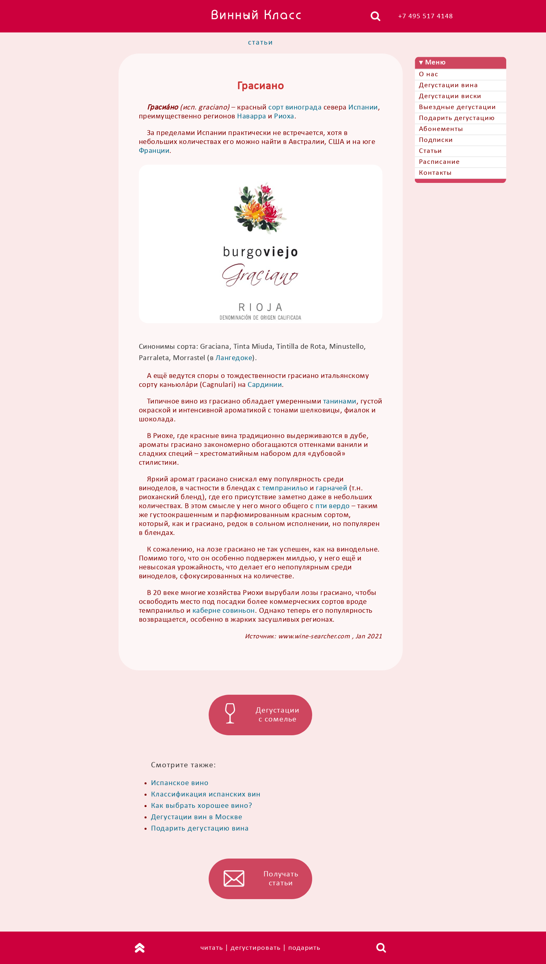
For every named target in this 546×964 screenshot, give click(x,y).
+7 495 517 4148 (425, 16)
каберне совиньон (223, 611)
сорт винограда (295, 108)
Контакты (435, 173)
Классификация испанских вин (206, 795)
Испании (363, 108)
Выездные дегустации (457, 107)
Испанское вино (180, 783)
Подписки (436, 140)
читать (212, 948)
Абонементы (441, 129)
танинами (339, 402)
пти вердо (332, 506)
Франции (154, 151)
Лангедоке (234, 358)
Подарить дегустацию (457, 118)
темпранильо (285, 488)
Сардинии (265, 385)
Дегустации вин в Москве (196, 817)
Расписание (439, 162)
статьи (260, 43)
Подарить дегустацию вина (200, 829)
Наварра (251, 116)
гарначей (331, 488)
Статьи (430, 151)
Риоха (284, 116)
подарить (304, 948)
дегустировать (256, 948)
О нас (428, 74)
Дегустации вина (448, 85)
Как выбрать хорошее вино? (201, 806)
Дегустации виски (450, 96)
